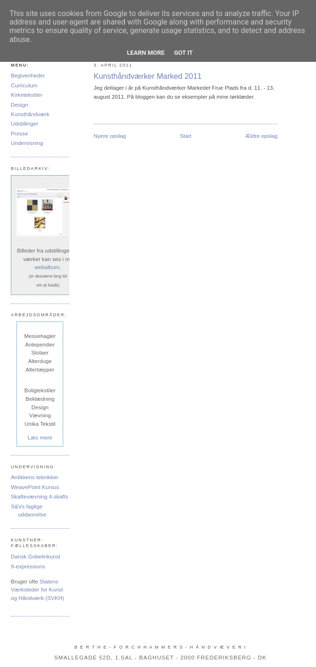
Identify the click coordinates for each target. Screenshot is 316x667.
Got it (183, 52)
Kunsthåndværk (30, 114)
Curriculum (24, 85)
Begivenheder (28, 75)
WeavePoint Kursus (35, 487)
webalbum (46, 267)
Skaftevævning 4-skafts (39, 496)
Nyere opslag (110, 136)
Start (185, 136)
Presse (19, 133)
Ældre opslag (261, 136)
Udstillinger (24, 123)
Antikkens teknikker (34, 477)
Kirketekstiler (26, 95)
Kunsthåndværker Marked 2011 (148, 76)
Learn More (146, 52)
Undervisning (27, 143)
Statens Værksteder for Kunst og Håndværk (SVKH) (37, 589)
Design (19, 104)
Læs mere (39, 437)
